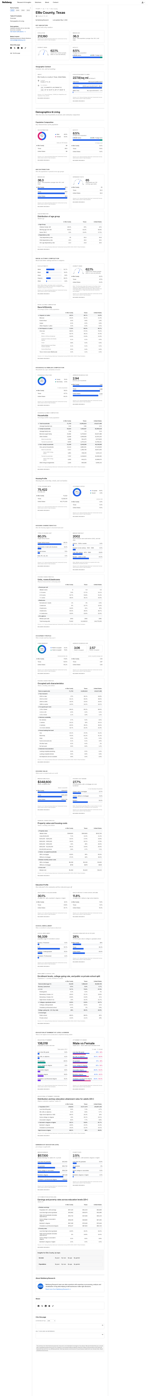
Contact (55, 2)
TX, (44, 16)
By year (57, 1258)
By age (70, 1258)
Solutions (38, 2)
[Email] (23, 48)
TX (47, 9)
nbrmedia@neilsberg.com (17, 40)
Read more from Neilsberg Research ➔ (58, 1289)
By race (64, 1258)
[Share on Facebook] (12, 48)
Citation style (41, 1321)
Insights (38, 8)
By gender (77, 1258)
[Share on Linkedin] (19, 48)
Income (41, 1258)
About (47, 2)
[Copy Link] (26, 47)
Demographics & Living (17, 21)
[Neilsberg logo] (7, 2)
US (43, 9)
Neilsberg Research (43, 20)
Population (42, 1264)
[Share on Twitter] (15, 48)
